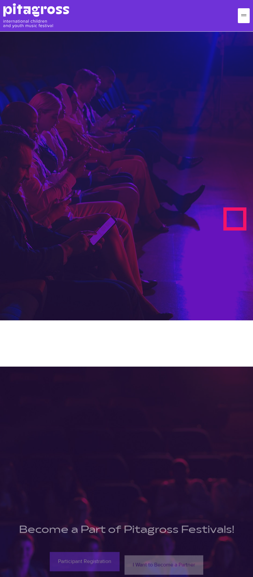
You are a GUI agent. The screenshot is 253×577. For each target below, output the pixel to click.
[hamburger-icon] (244, 15)
